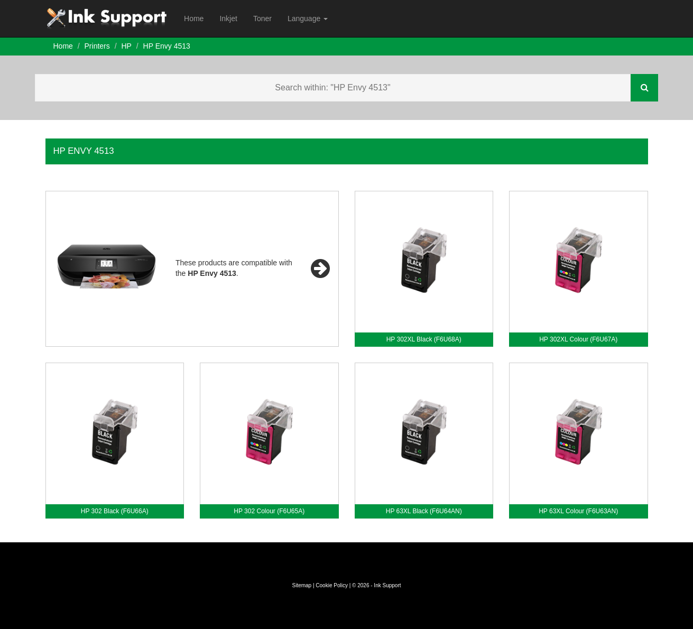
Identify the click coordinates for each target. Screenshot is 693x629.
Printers (97, 46)
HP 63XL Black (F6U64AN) (424, 511)
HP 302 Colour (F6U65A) (269, 511)
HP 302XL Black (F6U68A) (423, 339)
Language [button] (308, 18)
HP (126, 46)
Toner (262, 18)
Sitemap (301, 585)
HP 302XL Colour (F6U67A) (578, 339)
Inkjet (228, 18)
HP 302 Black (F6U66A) (115, 511)
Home (194, 18)
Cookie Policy (332, 585)
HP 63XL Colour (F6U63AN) (578, 511)
